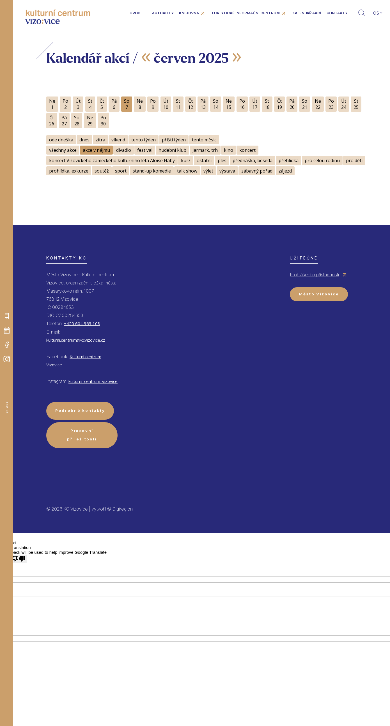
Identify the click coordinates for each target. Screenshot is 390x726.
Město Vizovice (319, 294)
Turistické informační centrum (245, 13)
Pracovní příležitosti (82, 434)
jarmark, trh (205, 150)
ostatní (204, 160)
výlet (208, 171)
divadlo (123, 150)
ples (222, 160)
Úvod (135, 13)
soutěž (102, 171)
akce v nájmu (96, 150)
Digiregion (122, 509)
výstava (227, 171)
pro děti (354, 160)
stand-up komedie (152, 171)
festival (144, 150)
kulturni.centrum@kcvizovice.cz (75, 340)
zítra (100, 140)
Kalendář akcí (306, 13)
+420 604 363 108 (82, 323)
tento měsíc (204, 140)
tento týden (143, 140)
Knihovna (189, 13)
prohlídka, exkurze (68, 171)
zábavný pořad (256, 171)
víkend (118, 140)
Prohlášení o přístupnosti (314, 274)
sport (121, 171)
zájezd (285, 171)
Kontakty (337, 13)
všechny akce (63, 150)
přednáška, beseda (252, 160)
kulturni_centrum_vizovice (93, 381)
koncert (247, 150)
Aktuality (163, 13)
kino (228, 150)
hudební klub (172, 150)
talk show (187, 171)
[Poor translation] (18, 559)
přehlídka (289, 160)
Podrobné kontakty (80, 410)
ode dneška (61, 140)
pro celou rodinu (322, 160)
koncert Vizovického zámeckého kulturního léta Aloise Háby (112, 160)
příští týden (174, 140)
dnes (84, 140)
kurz (186, 160)
